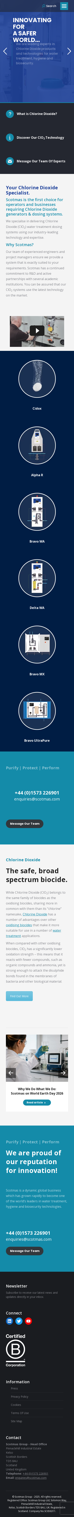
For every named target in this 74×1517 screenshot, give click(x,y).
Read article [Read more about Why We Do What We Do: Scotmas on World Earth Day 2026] (36, 1102)
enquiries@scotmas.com (31, 1478)
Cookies (16, 1405)
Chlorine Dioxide (35, 914)
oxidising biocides (19, 925)
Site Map (16, 1421)
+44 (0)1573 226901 (35, 1473)
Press (14, 1388)
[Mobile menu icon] (64, 6)
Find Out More (19, 996)
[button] (11, 1073)
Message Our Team (24, 824)
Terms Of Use (20, 1413)
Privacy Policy (19, 1396)
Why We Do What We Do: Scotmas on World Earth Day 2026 (37, 1091)
